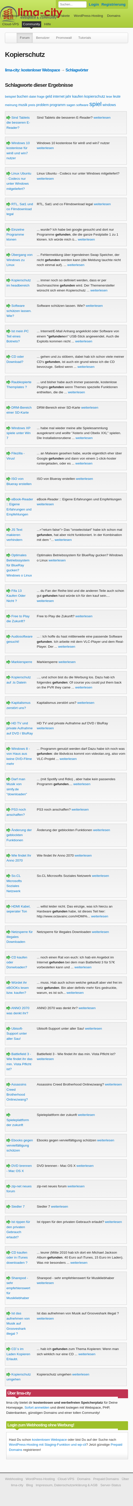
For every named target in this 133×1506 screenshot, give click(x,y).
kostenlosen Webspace (49, 1439)
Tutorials (84, 38)
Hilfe (47, 24)
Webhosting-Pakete (55, 16)
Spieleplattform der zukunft (17, 1120)
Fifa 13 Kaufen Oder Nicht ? (16, 596)
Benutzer (42, 38)
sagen (70, 105)
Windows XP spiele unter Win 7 (18, 433)
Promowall (64, 38)
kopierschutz (94, 96)
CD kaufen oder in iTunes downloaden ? (17, 1257)
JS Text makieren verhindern (14, 535)
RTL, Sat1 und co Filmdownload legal (19, 209)
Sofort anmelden (37, 1407)
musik (23, 105)
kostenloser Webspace (19, 16)
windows (109, 105)
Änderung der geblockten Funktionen (19, 835)
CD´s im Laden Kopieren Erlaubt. (18, 1354)
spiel (95, 104)
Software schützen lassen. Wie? (19, 311)
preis (31, 105)
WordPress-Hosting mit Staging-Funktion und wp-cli (47, 1444)
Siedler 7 (15, 1206)
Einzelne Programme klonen (15, 235)
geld (48, 96)
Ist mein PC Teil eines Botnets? (17, 336)
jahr (68, 96)
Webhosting (14, 1479)
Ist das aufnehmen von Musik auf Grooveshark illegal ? (18, 1323)
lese (109, 96)
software (82, 105)
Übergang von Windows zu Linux (19, 260)
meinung (11, 105)
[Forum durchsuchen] (72, 4)
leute (116, 96)
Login (94, 4)
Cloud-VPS (10, 24)
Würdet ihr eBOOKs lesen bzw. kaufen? (17, 988)
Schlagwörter (77, 70)
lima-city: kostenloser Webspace (32, 70)
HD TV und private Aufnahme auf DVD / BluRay (19, 728)
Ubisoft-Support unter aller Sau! (16, 1034)
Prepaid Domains (106, 1479)
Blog (29, 1485)
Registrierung (113, 4)
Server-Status (110, 1485)
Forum (25, 38)
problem (42, 105)
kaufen (77, 96)
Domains (114, 16)
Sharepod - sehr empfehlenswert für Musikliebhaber (18, 1288)
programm (58, 105)
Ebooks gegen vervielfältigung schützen (19, 1145)
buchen (22, 96)
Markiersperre (19, 662)
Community (31, 24)
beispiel (10, 96)
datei (32, 96)
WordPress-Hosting (88, 16)
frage (41, 96)
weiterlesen (102, 117)
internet (59, 96)
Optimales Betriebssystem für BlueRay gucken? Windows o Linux (19, 565)
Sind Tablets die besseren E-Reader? (18, 123)
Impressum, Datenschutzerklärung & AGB (67, 1485)
